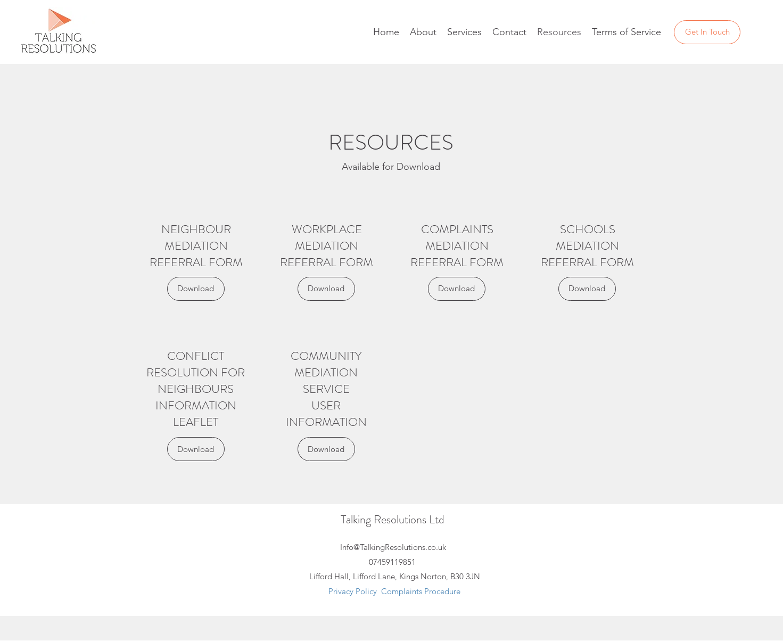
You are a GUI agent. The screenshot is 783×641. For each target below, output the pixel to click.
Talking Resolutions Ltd (392, 519)
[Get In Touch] (707, 32)
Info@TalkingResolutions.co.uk (393, 547)
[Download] (196, 289)
